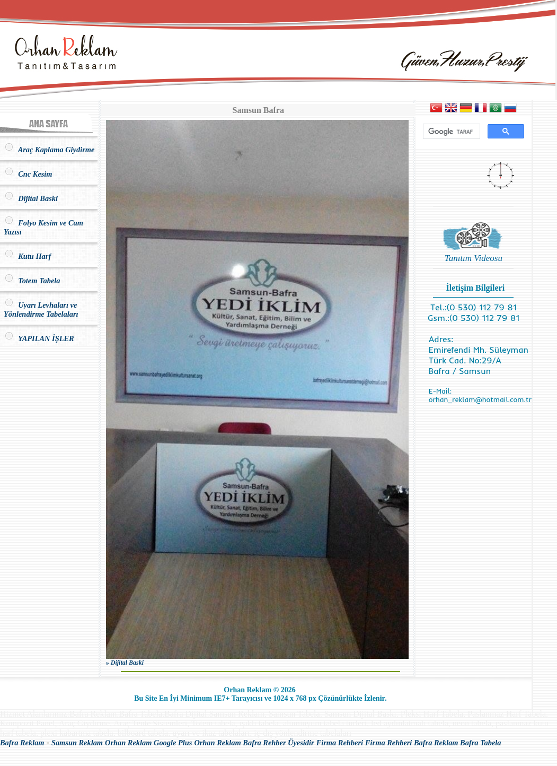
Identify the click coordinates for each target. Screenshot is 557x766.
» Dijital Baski (125, 662)
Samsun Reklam (77, 742)
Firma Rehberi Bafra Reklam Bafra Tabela (433, 742)
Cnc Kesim (28, 174)
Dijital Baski (31, 198)
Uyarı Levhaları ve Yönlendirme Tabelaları (41, 309)
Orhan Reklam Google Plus (148, 742)
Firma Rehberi (339, 742)
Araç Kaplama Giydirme (49, 149)
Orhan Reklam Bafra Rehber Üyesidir (254, 742)
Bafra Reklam (22, 742)
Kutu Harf (27, 256)
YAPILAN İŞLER (39, 338)
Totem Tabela (32, 280)
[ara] (450, 131)
